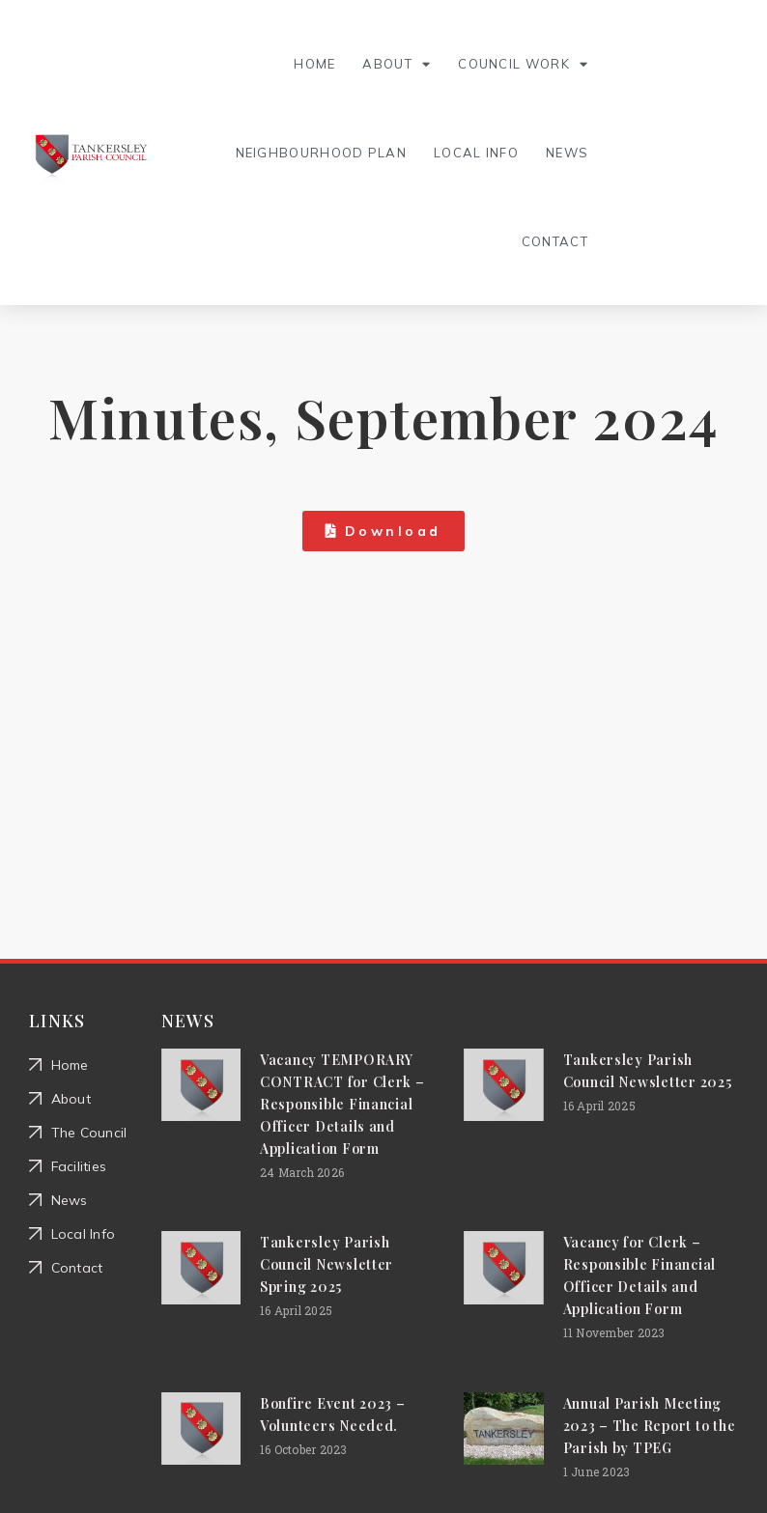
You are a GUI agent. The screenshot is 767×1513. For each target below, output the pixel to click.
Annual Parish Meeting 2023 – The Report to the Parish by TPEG (649, 1425)
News (567, 152)
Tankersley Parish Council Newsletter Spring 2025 (326, 1264)
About (396, 64)
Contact (555, 241)
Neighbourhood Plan (321, 152)
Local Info (476, 152)
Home (314, 63)
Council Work (523, 64)
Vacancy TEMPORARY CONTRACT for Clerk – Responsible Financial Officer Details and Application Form (342, 1104)
